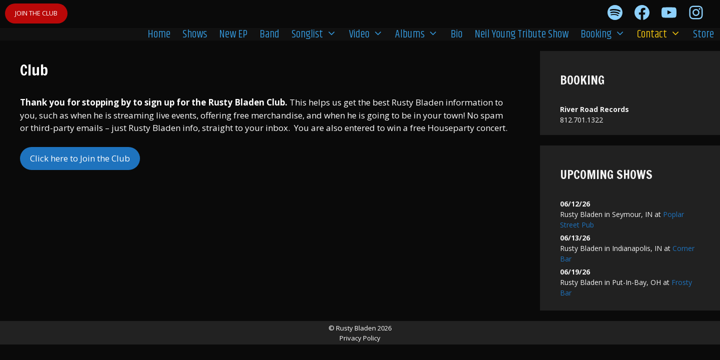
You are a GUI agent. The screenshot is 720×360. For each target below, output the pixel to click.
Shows (194, 35)
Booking (606, 34)
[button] (333, 34)
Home (159, 35)
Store (703, 35)
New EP (233, 35)
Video (369, 34)
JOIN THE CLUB (36, 13)
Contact (662, 34)
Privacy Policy (360, 338)
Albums (419, 34)
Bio (456, 35)
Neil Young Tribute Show (521, 35)
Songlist (317, 34)
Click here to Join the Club (80, 158)
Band (270, 35)
